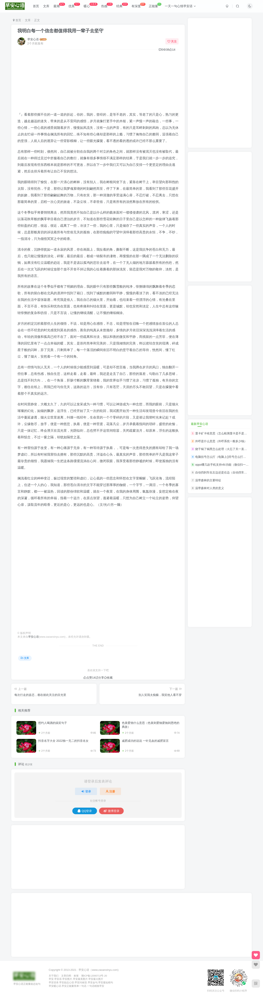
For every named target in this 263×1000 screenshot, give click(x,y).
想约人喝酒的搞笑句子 (52, 722)
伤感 (108, 6)
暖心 (91, 6)
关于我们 (54, 975)
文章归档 (66, 975)
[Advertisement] (98, 82)
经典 (123, 6)
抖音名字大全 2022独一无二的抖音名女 (63, 740)
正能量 (156, 6)
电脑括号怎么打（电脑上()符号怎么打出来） (223, 456)
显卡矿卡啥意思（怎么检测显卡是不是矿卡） (224, 433)
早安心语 (33, 39)
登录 (86, 791)
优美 (75, 6)
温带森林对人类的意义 (209, 488)
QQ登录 (84, 811)
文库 (47, 7)
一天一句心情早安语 (181, 7)
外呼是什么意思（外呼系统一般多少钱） (221, 441)
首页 (37, 7)
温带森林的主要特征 (208, 480)
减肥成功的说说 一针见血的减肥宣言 (145, 740)
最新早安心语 (199, 424)
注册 (110, 791)
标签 (76, 975)
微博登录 (111, 811)
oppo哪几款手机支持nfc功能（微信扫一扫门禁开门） (229, 464)
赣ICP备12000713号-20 (94, 975)
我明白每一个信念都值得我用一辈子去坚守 (60, 30)
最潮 (60, 6)
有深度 (139, 6)
